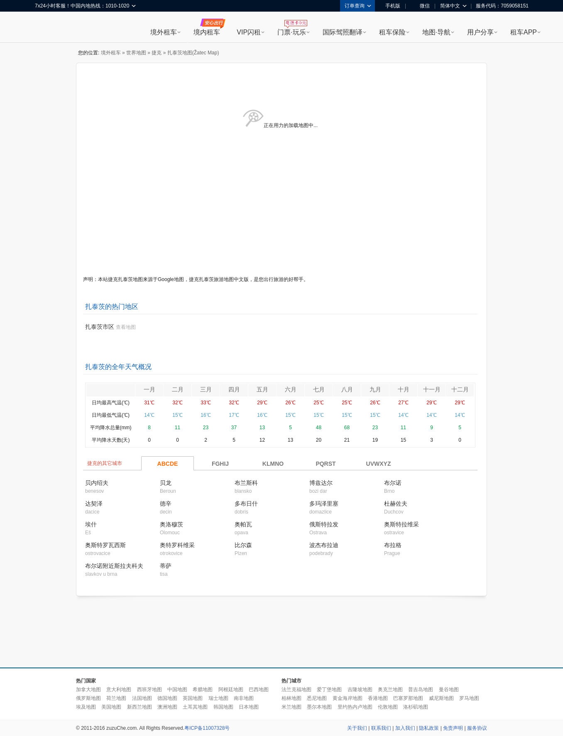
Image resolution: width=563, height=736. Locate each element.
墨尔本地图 (319, 707)
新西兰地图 (139, 707)
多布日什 (246, 503)
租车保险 (392, 32)
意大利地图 (118, 689)
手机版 (389, 6)
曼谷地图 (449, 689)
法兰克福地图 (296, 689)
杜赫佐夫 (395, 503)
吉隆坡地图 (360, 689)
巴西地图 (259, 689)
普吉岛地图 (420, 689)
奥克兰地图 (390, 689)
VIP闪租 (249, 32)
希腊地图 (203, 689)
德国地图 (167, 698)
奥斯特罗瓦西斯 (105, 545)
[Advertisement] (281, 632)
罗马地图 (469, 698)
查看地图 (126, 327)
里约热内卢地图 (355, 707)
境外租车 (163, 32)
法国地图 (142, 698)
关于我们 (357, 728)
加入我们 (405, 728)
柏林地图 (291, 698)
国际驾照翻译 (342, 32)
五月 (262, 389)
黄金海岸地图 (347, 698)
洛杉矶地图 (415, 707)
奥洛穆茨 (171, 524)
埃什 (91, 524)
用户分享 (480, 32)
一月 (149, 389)
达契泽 (94, 503)
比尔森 (243, 545)
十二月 (460, 389)
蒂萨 (165, 565)
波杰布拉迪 (323, 545)
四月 (234, 389)
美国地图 (111, 707)
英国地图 (193, 698)
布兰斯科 (246, 482)
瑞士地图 (218, 698)
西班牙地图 (149, 689)
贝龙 (165, 482)
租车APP (523, 32)
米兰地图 (291, 707)
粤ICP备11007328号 (207, 728)
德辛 (165, 503)
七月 (319, 389)
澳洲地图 (167, 707)
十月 (403, 389)
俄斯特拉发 (323, 524)
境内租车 (206, 32)
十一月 (432, 389)
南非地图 (244, 698)
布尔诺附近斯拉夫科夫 (114, 565)
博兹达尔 (321, 482)
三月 (206, 389)
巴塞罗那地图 (408, 698)
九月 (375, 389)
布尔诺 (392, 482)
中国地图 (177, 689)
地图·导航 (436, 32)
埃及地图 (86, 707)
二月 (178, 389)
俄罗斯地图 (88, 698)
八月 (347, 389)
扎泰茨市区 (99, 326)
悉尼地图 (317, 698)
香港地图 (378, 698)
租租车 (45, 28)
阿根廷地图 (230, 689)
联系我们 (381, 728)
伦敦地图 (388, 707)
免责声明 (453, 728)
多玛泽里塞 (323, 503)
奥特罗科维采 (177, 545)
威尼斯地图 (441, 698)
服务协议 (477, 728)
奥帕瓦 (243, 524)
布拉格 (392, 545)
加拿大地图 (88, 689)
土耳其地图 (195, 707)
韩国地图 (223, 707)
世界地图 (136, 53)
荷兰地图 (116, 698)
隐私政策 (429, 728)
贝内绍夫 (96, 482)
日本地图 (249, 707)
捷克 (157, 53)
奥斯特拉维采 (401, 524)
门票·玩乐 (291, 32)
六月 (290, 389)
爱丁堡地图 (329, 689)
